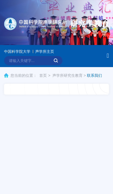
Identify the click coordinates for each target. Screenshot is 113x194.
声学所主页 (44, 51)
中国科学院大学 (17, 51)
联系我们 (94, 75)
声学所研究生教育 (67, 75)
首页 (43, 75)
